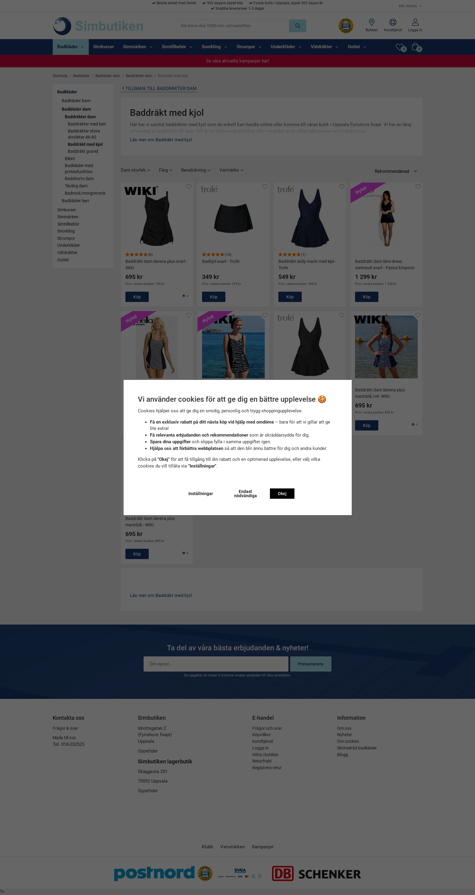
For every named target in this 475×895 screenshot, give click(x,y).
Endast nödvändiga (245, 493)
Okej (282, 493)
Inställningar (200, 493)
